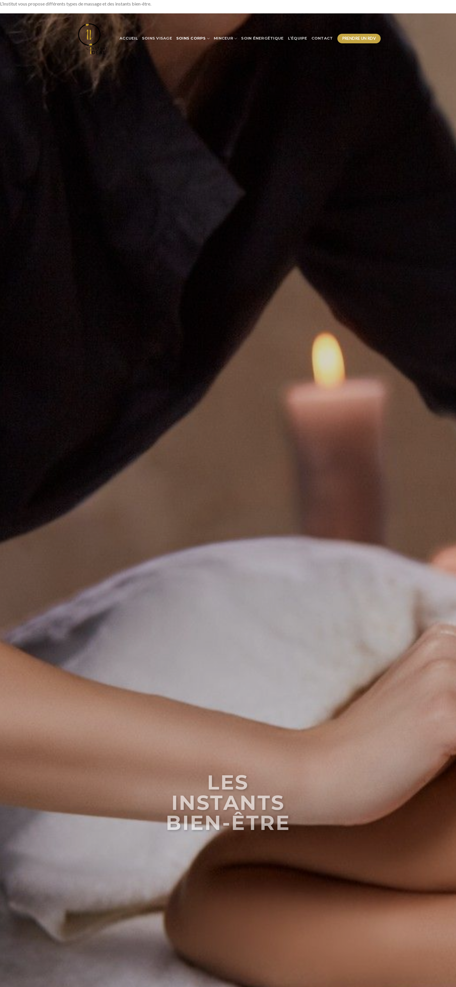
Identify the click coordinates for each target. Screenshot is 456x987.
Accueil (129, 38)
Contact (322, 38)
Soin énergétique (262, 38)
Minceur (225, 38)
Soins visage (157, 38)
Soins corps (193, 38)
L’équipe (297, 38)
